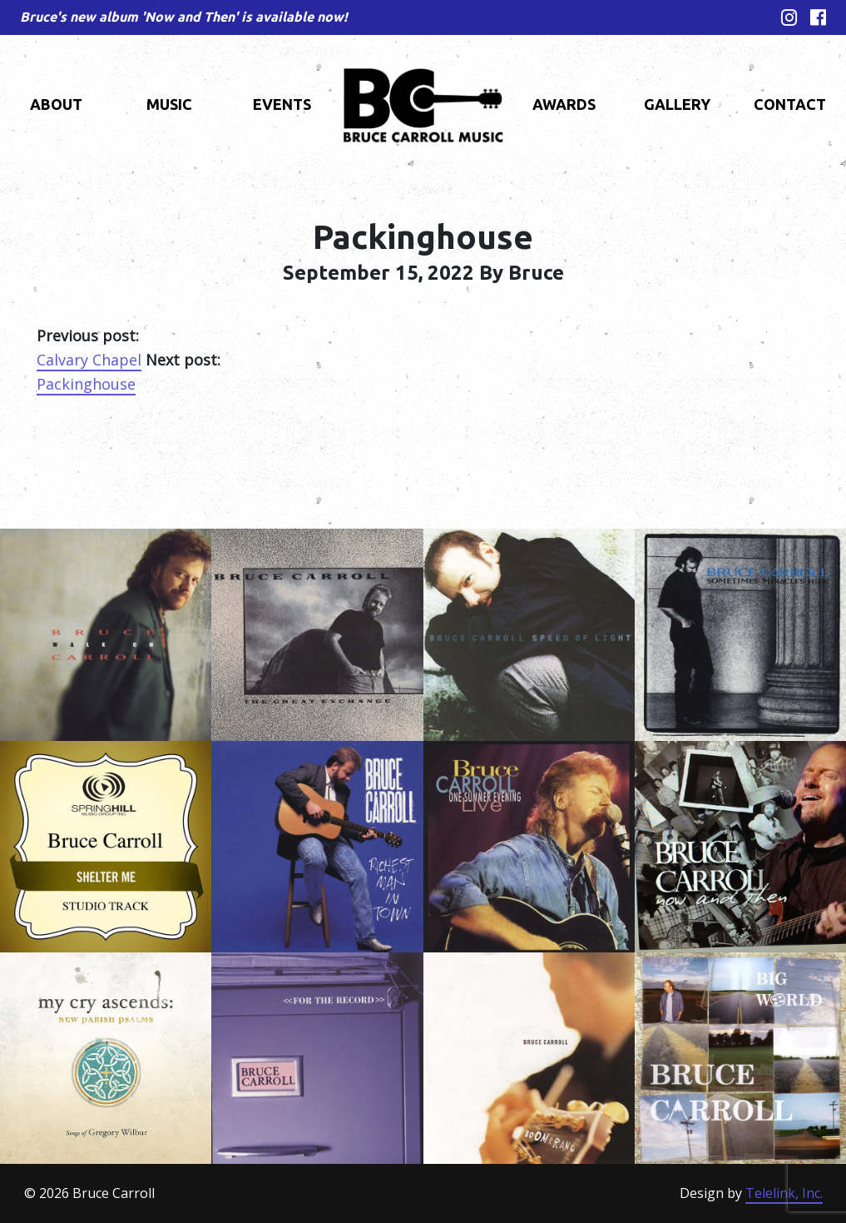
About (56, 104)
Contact (790, 104)
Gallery (677, 104)
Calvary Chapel (89, 360)
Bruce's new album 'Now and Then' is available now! (184, 16)
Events (282, 104)
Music (169, 104)
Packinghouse (86, 384)
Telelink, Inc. (784, 1193)
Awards (564, 104)
